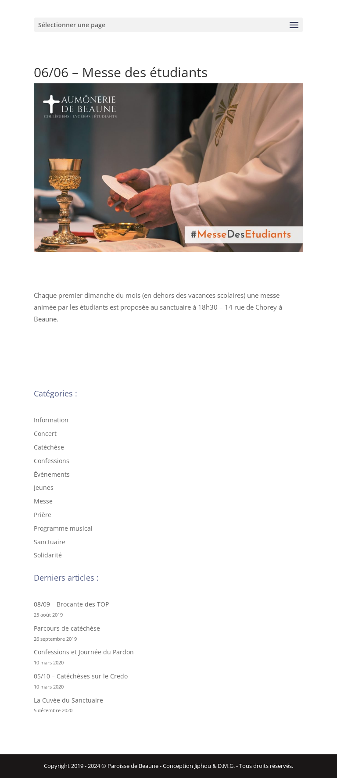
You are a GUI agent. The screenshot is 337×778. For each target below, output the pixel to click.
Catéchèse (49, 447)
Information (51, 420)
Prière (42, 514)
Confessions (51, 461)
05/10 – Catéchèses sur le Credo (81, 676)
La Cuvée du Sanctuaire (68, 700)
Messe (43, 501)
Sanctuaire (49, 542)
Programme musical (63, 528)
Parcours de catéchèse (67, 628)
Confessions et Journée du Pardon (84, 652)
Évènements (52, 474)
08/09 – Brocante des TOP (71, 604)
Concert (45, 433)
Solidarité (48, 555)
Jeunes (44, 487)
